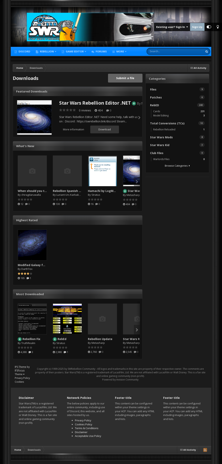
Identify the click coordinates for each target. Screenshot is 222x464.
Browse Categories (177, 165)
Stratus (95, 195)
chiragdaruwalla (31, 195)
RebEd (62, 339)
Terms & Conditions (86, 428)
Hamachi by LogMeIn (103, 191)
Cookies (19, 381)
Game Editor (74, 51)
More (120, 51)
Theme (20, 374)
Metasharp (133, 195)
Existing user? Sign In (172, 27)
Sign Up (197, 27)
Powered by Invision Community (120, 379)
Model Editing (179, 115)
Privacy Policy (22, 378)
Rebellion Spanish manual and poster (79, 191)
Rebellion (46, 51)
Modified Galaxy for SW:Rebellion (41, 265)
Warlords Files (179, 159)
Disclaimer (81, 432)
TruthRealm (28, 343)
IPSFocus (20, 370)
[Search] (168, 51)
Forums (101, 51)
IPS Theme (20, 367)
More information (73, 129)
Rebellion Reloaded (179, 129)
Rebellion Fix (31, 339)
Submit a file (125, 78)
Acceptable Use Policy (88, 436)
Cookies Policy (83, 424)
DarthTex (26, 269)
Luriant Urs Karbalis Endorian (74, 195)
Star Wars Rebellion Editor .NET (95, 102)
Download (104, 129)
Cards (179, 111)
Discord (24, 51)
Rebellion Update (100, 339)
